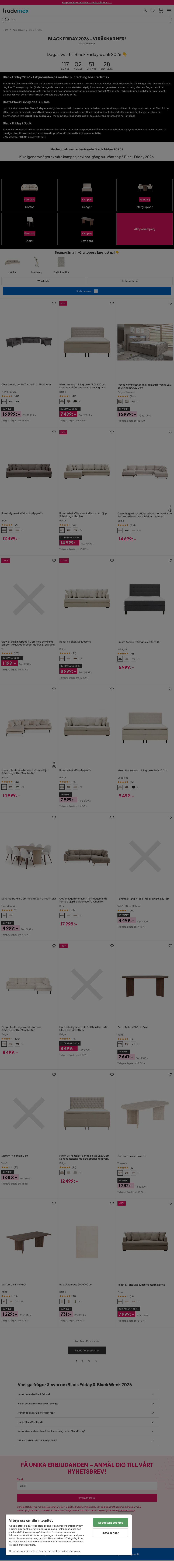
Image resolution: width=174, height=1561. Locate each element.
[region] (69, 1534)
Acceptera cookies (110, 1522)
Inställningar (110, 1532)
